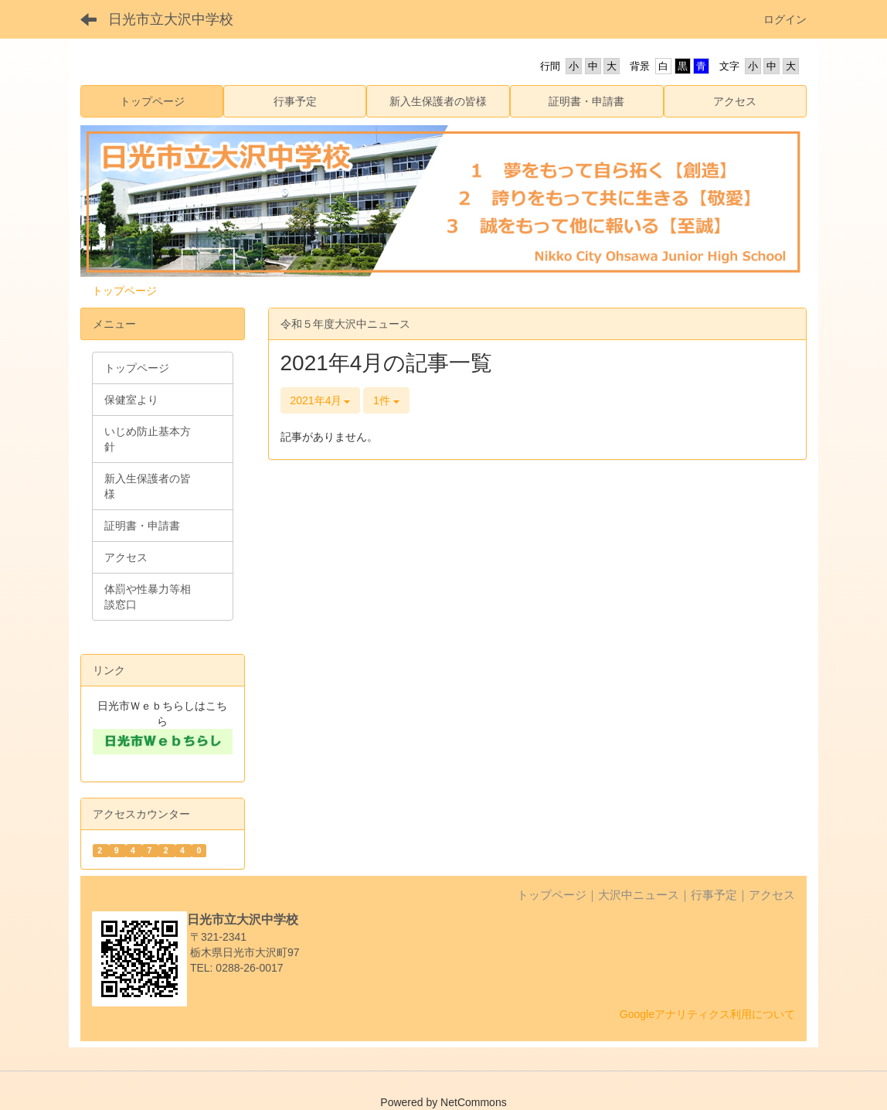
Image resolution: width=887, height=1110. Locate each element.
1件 (386, 400)
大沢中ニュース (638, 895)
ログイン (785, 19)
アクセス (772, 895)
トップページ (124, 290)
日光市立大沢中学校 (170, 19)
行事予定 (714, 895)
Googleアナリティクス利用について (707, 1014)
